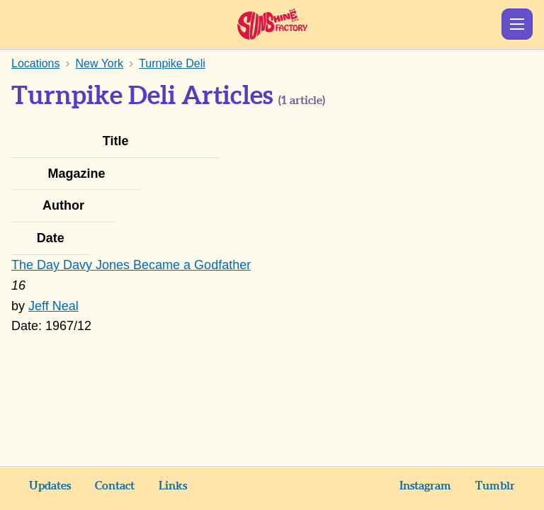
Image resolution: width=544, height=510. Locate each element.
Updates (50, 486)
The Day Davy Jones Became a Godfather (131, 265)
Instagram (425, 486)
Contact (115, 486)
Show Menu (517, 24)
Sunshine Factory (272, 24)
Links (173, 486)
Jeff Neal (53, 306)
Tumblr (495, 486)
